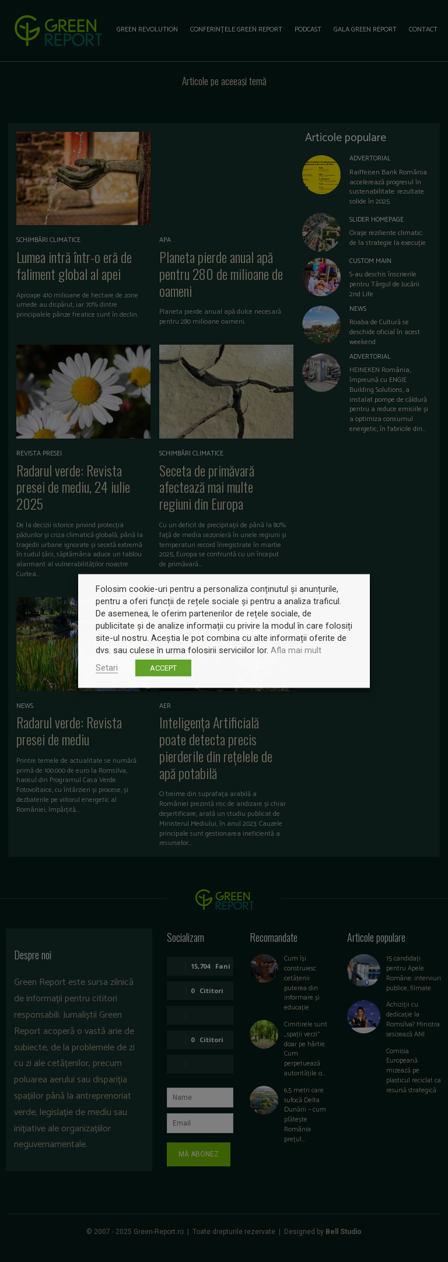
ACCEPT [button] (163, 668)
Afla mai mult (296, 650)
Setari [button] (107, 667)
